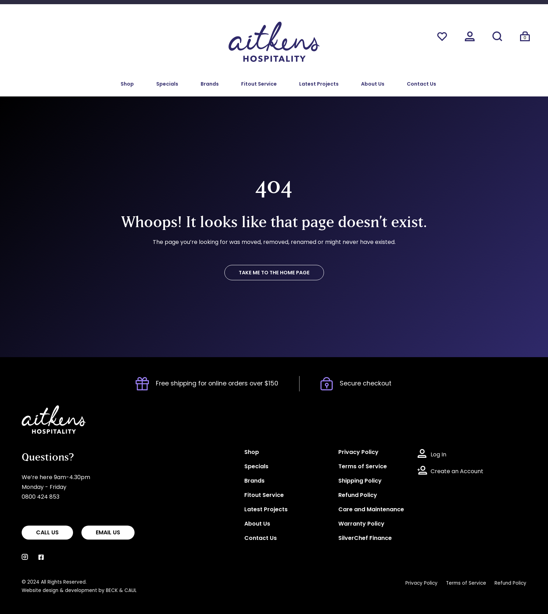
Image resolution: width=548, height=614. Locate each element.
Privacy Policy (358, 452)
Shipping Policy (360, 481)
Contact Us (421, 84)
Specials (167, 84)
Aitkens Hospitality (47, 410)
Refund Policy (357, 495)
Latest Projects (319, 84)
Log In (438, 455)
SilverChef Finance (365, 538)
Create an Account (457, 472)
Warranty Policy (361, 524)
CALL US (47, 533)
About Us (372, 84)
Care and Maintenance (371, 510)
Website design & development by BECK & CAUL (79, 590)
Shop (127, 84)
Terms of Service (362, 467)
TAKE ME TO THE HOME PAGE (274, 273)
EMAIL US (108, 533)
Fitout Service (259, 84)
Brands (210, 84)
